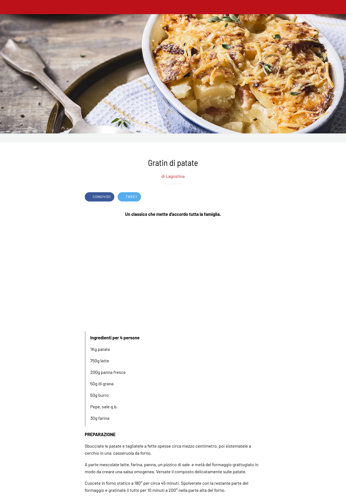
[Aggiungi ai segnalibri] (245, 197)
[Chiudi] (8, 7)
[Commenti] (256, 197)
